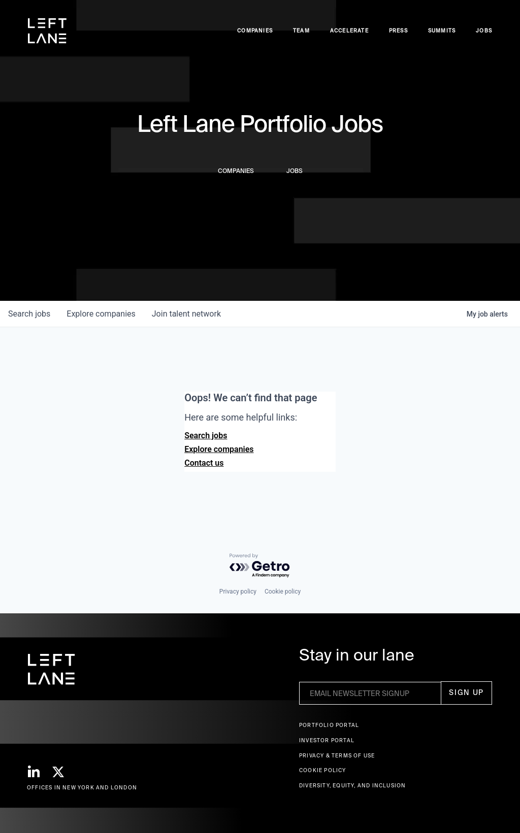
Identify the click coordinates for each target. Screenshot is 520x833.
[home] (47, 31)
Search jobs (205, 435)
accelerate (349, 30)
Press (398, 30)
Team (301, 30)
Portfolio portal (329, 725)
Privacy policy (237, 591)
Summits (442, 30)
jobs (29, 314)
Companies (255, 30)
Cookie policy (283, 591)
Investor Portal (326, 740)
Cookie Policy (322, 770)
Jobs (484, 30)
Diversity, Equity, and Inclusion (352, 785)
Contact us (203, 463)
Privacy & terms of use (337, 755)
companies (101, 314)
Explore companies (218, 449)
